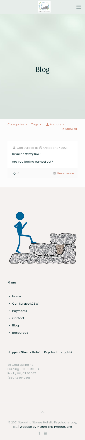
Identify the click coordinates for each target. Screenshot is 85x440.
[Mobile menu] (79, 7)
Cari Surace (25, 148)
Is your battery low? (26, 154)
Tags (37, 124)
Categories (17, 124)
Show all (69, 129)
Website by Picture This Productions (46, 427)
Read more (65, 173)
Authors (55, 124)
